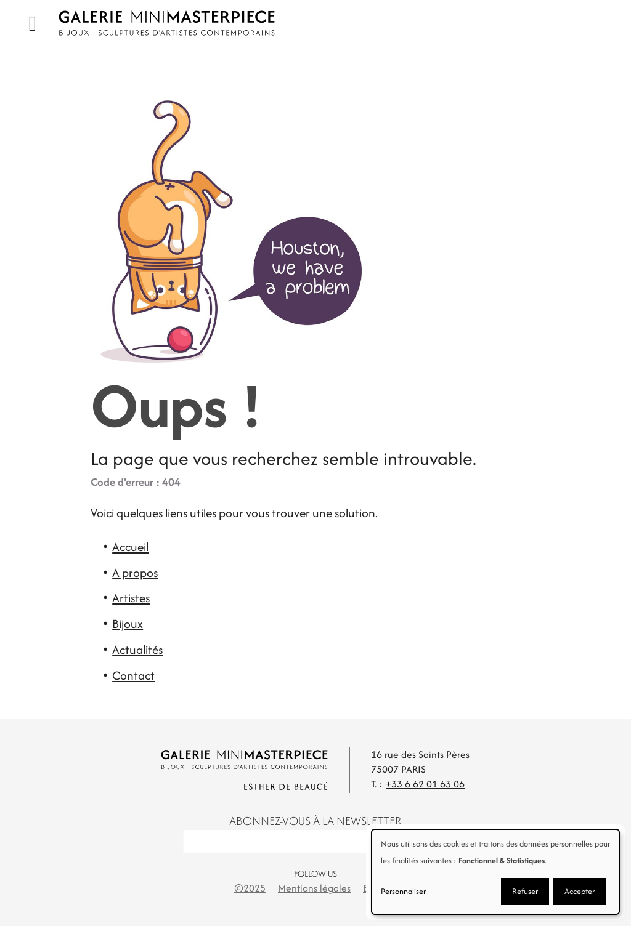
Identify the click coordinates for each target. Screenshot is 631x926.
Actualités (137, 649)
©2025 (250, 888)
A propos (135, 572)
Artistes (131, 597)
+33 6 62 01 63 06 (425, 784)
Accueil (130, 546)
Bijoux (127, 623)
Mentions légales (314, 888)
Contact (133, 675)
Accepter (579, 891)
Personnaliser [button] (403, 891)
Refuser (525, 891)
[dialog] (495, 872)
